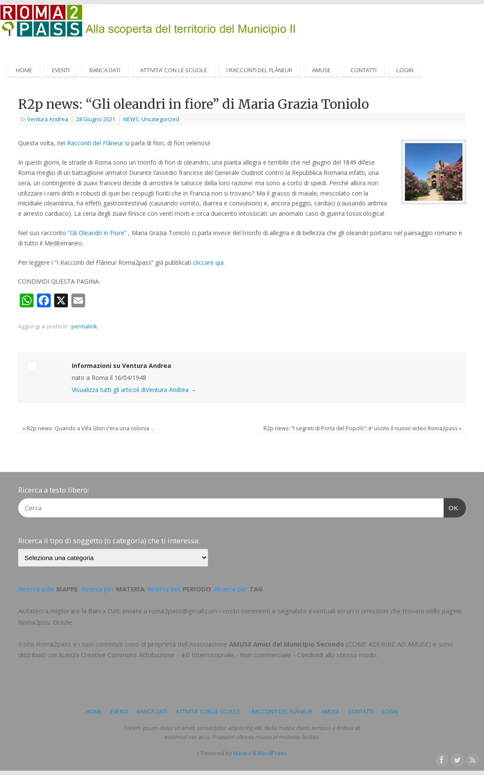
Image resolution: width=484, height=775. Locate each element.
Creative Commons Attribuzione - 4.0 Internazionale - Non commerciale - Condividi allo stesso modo (228, 654)
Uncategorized (160, 119)
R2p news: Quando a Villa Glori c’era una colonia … (88, 428)
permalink (84, 326)
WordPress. (272, 753)
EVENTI (61, 70)
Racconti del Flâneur (95, 143)
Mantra (242, 753)
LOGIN (405, 70)
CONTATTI (363, 70)
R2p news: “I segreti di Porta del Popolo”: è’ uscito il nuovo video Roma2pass (362, 428)
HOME (24, 70)
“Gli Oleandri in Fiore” (97, 233)
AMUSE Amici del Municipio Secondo (286, 644)
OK (451, 507)
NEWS (131, 119)
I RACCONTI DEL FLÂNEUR (259, 70)
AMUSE (321, 70)
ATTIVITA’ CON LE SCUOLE (173, 70)
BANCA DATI (104, 70)
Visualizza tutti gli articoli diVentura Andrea (134, 390)
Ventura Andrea (47, 119)
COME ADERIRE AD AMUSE (388, 644)
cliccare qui (208, 262)
